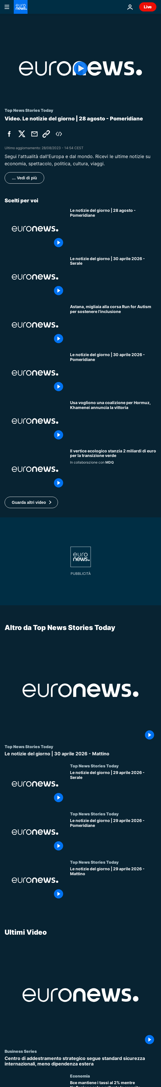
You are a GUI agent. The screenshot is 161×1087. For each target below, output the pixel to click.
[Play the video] (80, 68)
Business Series (21, 1051)
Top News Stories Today (29, 746)
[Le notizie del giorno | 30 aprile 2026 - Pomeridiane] (113, 372)
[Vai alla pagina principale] (21, 7)
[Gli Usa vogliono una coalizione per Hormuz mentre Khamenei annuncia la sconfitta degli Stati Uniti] (113, 420)
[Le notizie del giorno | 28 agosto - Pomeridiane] (113, 228)
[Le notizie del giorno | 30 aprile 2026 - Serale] (113, 276)
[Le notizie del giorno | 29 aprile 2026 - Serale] (113, 787)
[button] (31, 502)
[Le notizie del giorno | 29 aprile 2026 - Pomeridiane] (113, 835)
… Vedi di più (24, 178)
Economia (80, 1075)
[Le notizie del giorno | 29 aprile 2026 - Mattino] (113, 884)
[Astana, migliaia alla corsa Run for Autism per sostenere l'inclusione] (113, 324)
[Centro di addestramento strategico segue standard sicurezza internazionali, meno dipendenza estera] (80, 1061)
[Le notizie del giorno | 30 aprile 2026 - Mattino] (80, 753)
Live (148, 6)
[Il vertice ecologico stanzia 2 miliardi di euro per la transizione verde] (113, 469)
